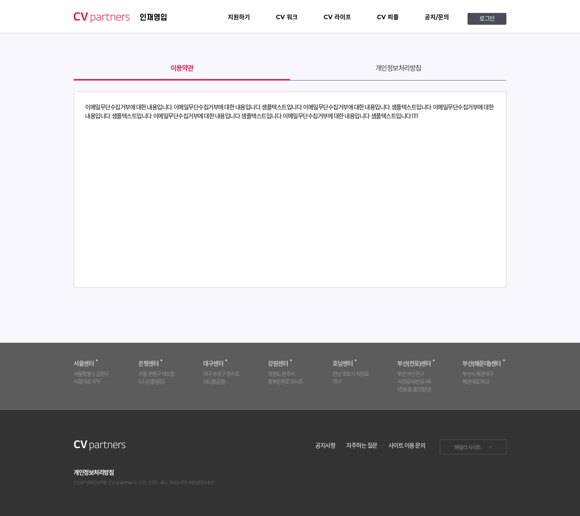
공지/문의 (437, 17)
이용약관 (182, 68)
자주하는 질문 (361, 445)
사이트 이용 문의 (406, 445)
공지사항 (325, 445)
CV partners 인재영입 (120, 17)
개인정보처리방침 (398, 68)
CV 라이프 (337, 17)
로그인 (487, 18)
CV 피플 (388, 17)
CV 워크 (287, 17)
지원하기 (239, 17)
